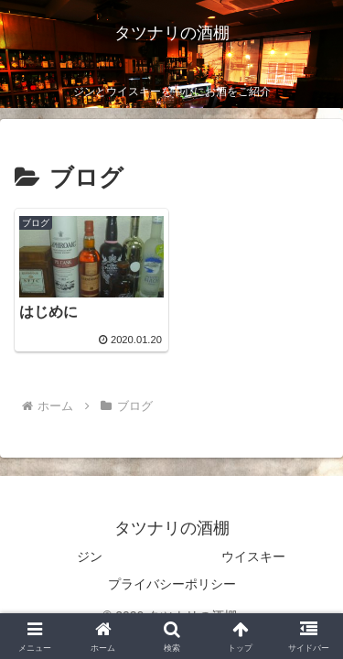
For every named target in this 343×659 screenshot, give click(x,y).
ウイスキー (253, 556)
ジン (89, 556)
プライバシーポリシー (172, 584)
